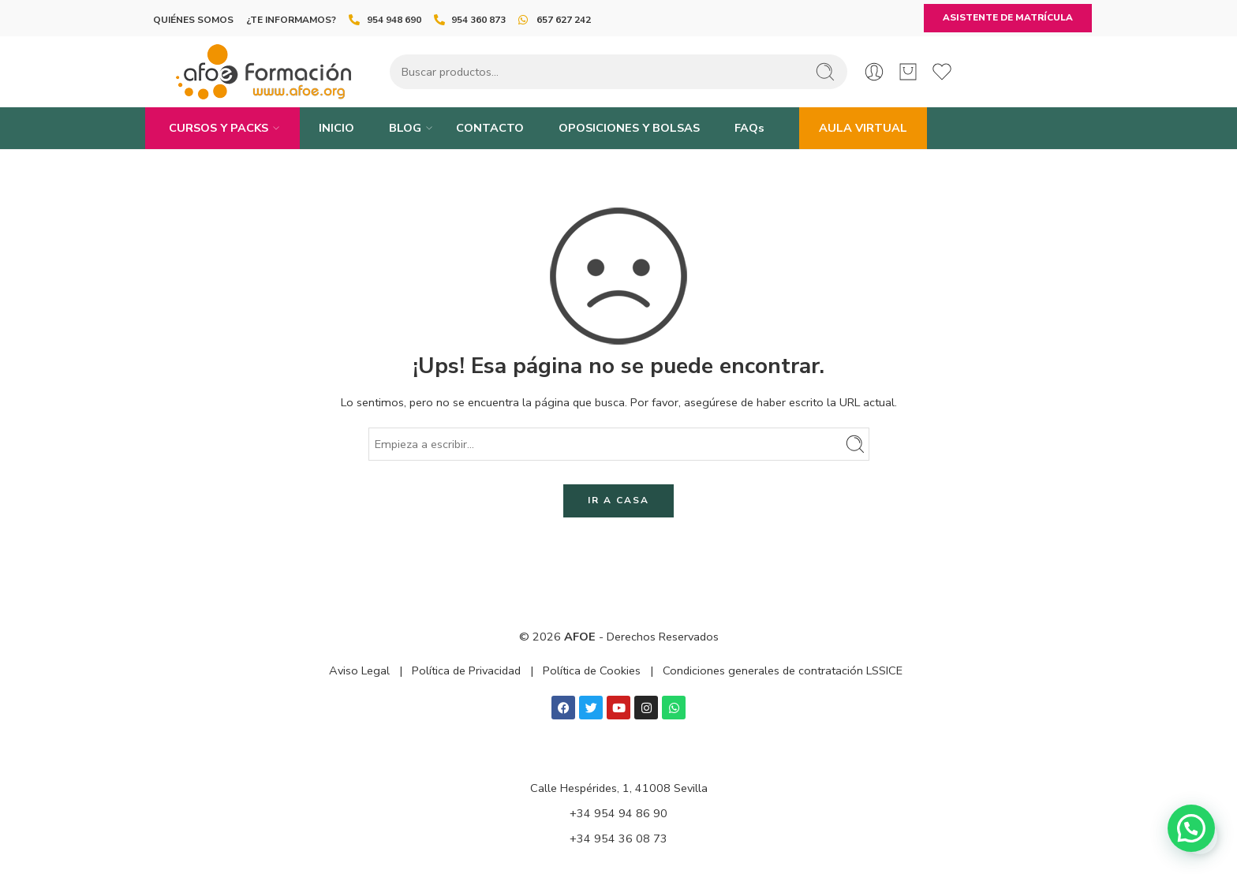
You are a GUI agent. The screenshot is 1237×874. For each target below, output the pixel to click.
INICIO (336, 128)
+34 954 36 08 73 (618, 838)
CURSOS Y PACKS (218, 128)
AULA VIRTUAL (863, 128)
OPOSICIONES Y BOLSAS (629, 128)
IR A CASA (618, 500)
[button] (1191, 828)
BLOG (405, 128)
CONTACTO (490, 128)
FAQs (749, 128)
